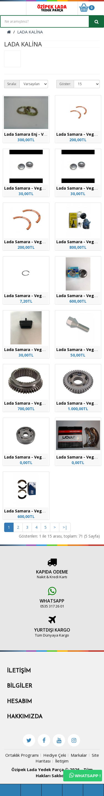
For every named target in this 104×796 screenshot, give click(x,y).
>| (65, 527)
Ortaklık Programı (22, 782)
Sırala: (12, 84)
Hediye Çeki (54, 782)
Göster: (65, 84)
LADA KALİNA (30, 32)
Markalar (79, 782)
